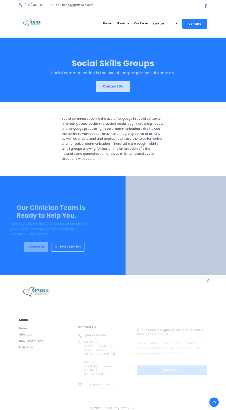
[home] (37, 23)
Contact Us (113, 88)
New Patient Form (31, 343)
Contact (194, 24)
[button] (161, 23)
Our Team (141, 23)
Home (107, 23)
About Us (122, 23)
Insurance (26, 350)
